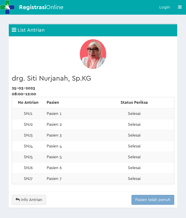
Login (164, 7)
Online (41, 7)
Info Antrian (29, 199)
